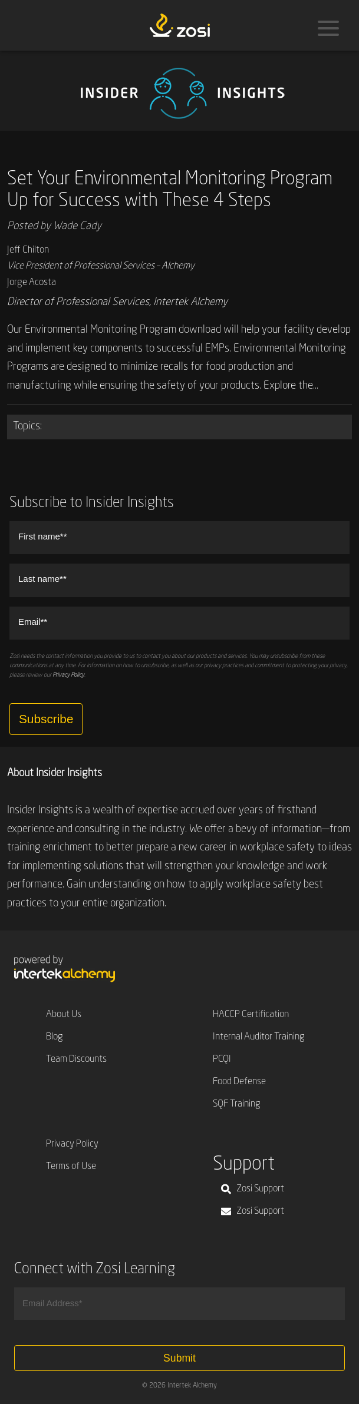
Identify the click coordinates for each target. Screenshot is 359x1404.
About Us (63, 1014)
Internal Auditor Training (259, 1037)
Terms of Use (71, 1166)
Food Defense (239, 1082)
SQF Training (237, 1104)
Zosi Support (252, 1189)
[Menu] (328, 28)
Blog (54, 1037)
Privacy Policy (68, 675)
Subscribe (46, 719)
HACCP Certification (251, 1014)
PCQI (222, 1059)
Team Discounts (76, 1059)
